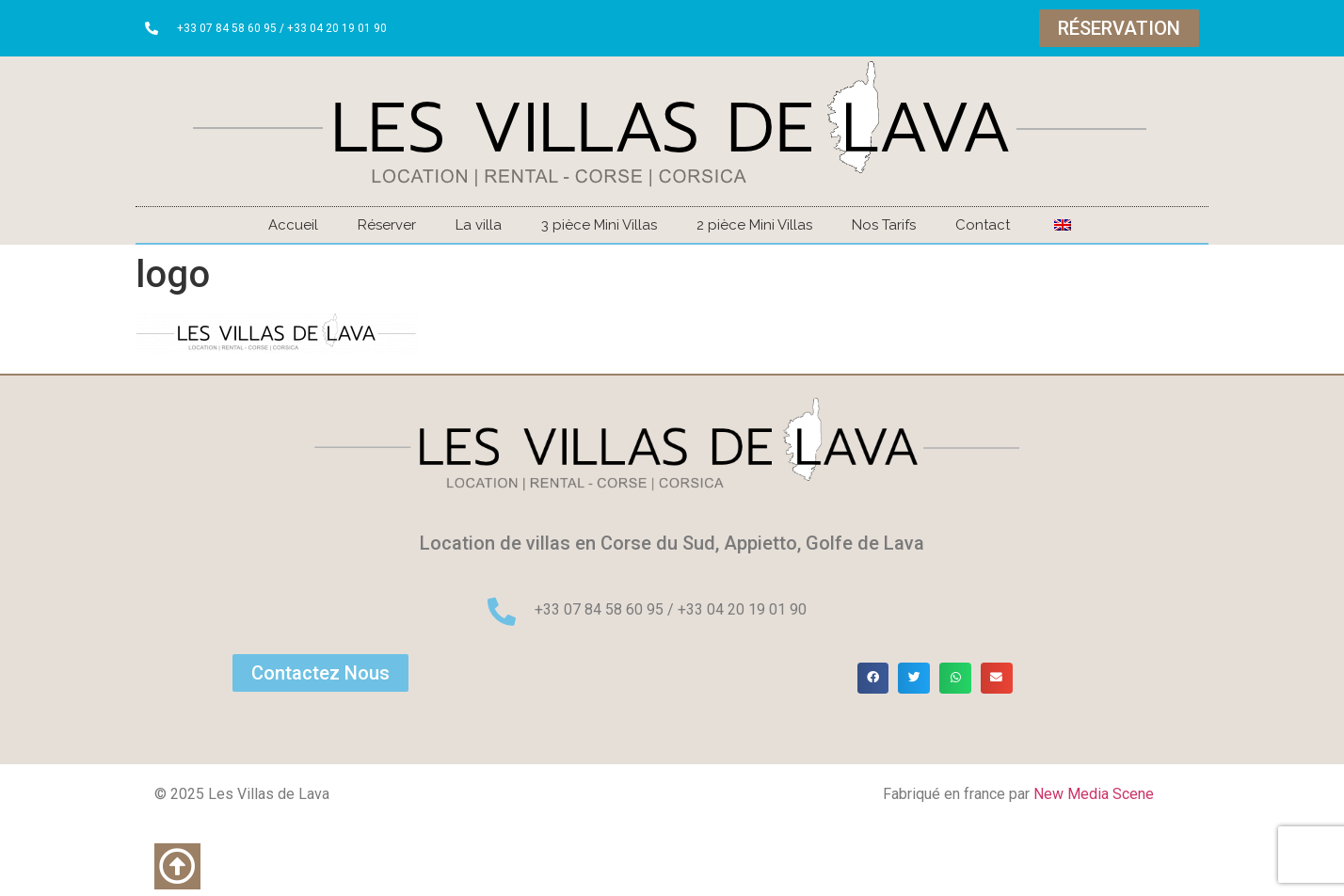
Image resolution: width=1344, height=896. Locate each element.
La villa (479, 224)
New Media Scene (1093, 794)
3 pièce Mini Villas (599, 224)
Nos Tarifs (884, 224)
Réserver (387, 224)
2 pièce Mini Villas (754, 224)
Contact (982, 224)
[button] (873, 679)
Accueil (293, 224)
